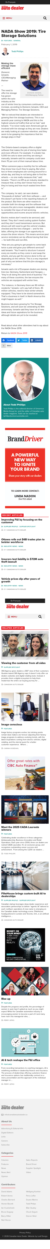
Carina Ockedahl (11, 758)
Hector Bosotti (7, 1213)
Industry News (10, 555)
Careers (4, 1150)
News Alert (5, 1182)
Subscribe (5, 1154)
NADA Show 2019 (19, 342)
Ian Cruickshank (7, 1217)
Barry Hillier (6, 1225)
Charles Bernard (8, 1209)
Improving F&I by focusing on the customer (21, 530)
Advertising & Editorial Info (12, 1138)
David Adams (6, 1201)
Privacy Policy (25, 1242)
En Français (10, 2)
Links (3, 1146)
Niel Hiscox (6, 1229)
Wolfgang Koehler (33, 1201)
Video (28, 1182)
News (21, 555)
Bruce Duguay (7, 1221)
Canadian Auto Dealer (16, 539)
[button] (9, 21)
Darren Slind (31, 1225)
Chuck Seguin (32, 1221)
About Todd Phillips (14, 414)
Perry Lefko (9, 1029)
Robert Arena (6, 1205)
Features (8, 43)
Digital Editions (7, 1142)
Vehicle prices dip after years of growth (20, 589)
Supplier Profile (11, 536)
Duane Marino (32, 1209)
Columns (5, 1169)
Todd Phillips (17, 54)
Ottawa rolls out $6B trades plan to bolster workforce (23, 550)
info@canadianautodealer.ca (16, 1124)
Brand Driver (31, 1173)
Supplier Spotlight (27, 536)
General (17, 43)
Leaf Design (42, 1245)
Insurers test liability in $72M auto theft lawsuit (22, 570)
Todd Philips (31, 1213)
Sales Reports (32, 1169)
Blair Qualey (31, 1217)
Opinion (4, 1186)
